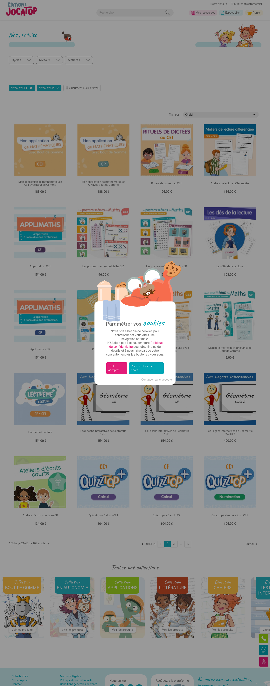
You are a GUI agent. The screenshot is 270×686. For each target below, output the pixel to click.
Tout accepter (113, 368)
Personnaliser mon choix (143, 368)
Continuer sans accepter (157, 379)
